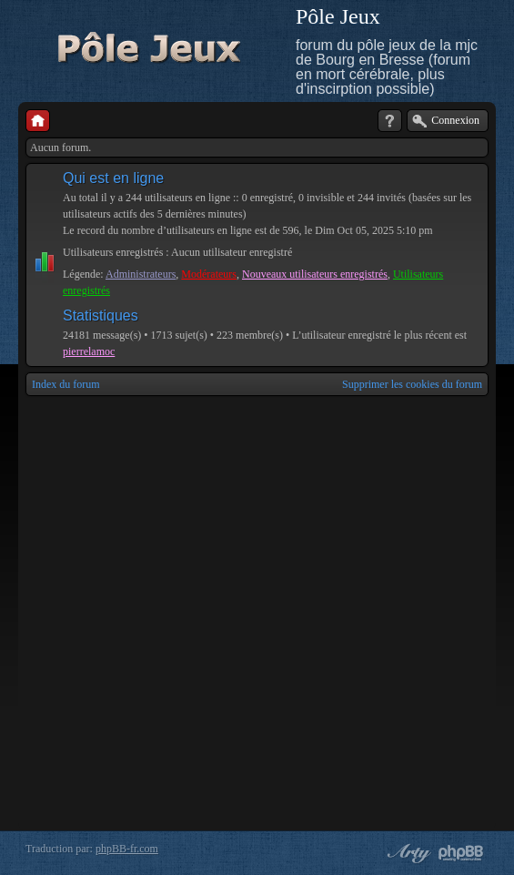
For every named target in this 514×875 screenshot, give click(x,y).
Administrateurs (141, 274)
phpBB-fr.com (127, 848)
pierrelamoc (89, 351)
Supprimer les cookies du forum (412, 384)
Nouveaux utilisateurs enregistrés (315, 274)
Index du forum (66, 384)
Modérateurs (209, 274)
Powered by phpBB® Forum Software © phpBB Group (461, 853)
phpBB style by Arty (406, 853)
